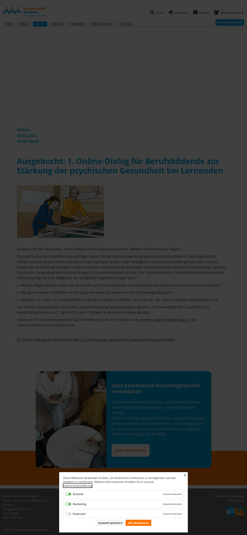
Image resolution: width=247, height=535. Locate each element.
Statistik (78, 494)
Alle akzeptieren (138, 523)
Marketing (79, 504)
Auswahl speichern (110, 523)
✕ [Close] (185, 475)
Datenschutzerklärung (77, 486)
